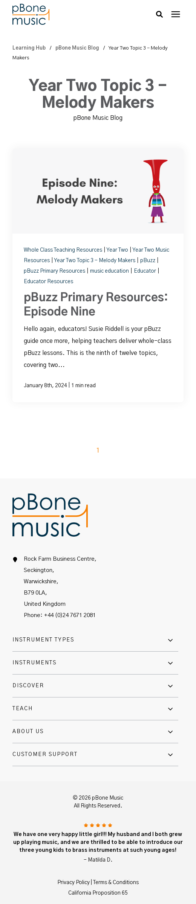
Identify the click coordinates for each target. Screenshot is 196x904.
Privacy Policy (73, 882)
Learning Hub (29, 48)
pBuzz (148, 260)
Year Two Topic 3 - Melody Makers (95, 260)
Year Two (117, 250)
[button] (159, 14)
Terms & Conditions (116, 882)
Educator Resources (48, 281)
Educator (145, 271)
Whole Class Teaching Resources (63, 250)
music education (110, 271)
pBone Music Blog (77, 48)
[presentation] (176, 14)
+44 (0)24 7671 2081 (70, 615)
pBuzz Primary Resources (55, 271)
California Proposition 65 (98, 893)
